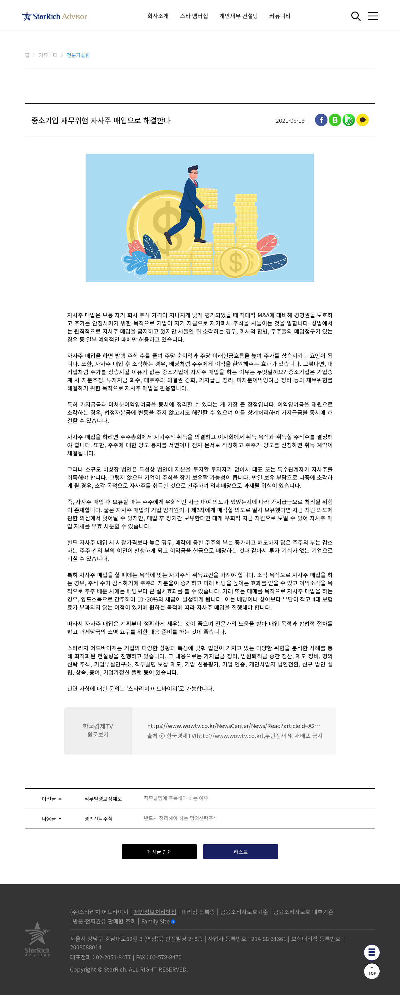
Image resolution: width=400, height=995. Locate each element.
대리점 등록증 (198, 912)
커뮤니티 (280, 16)
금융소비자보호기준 (244, 912)
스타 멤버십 (194, 16)
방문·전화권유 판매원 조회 (104, 921)
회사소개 (158, 16)
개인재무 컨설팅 (238, 16)
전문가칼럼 (78, 54)
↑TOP (372, 970)
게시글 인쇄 (159, 851)
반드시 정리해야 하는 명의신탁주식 (181, 818)
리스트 (241, 851)
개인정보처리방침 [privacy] (155, 912)
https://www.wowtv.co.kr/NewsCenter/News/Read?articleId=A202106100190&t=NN (257, 725)
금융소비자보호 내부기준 (303, 912)
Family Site (155, 921)
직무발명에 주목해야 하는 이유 (176, 798)
